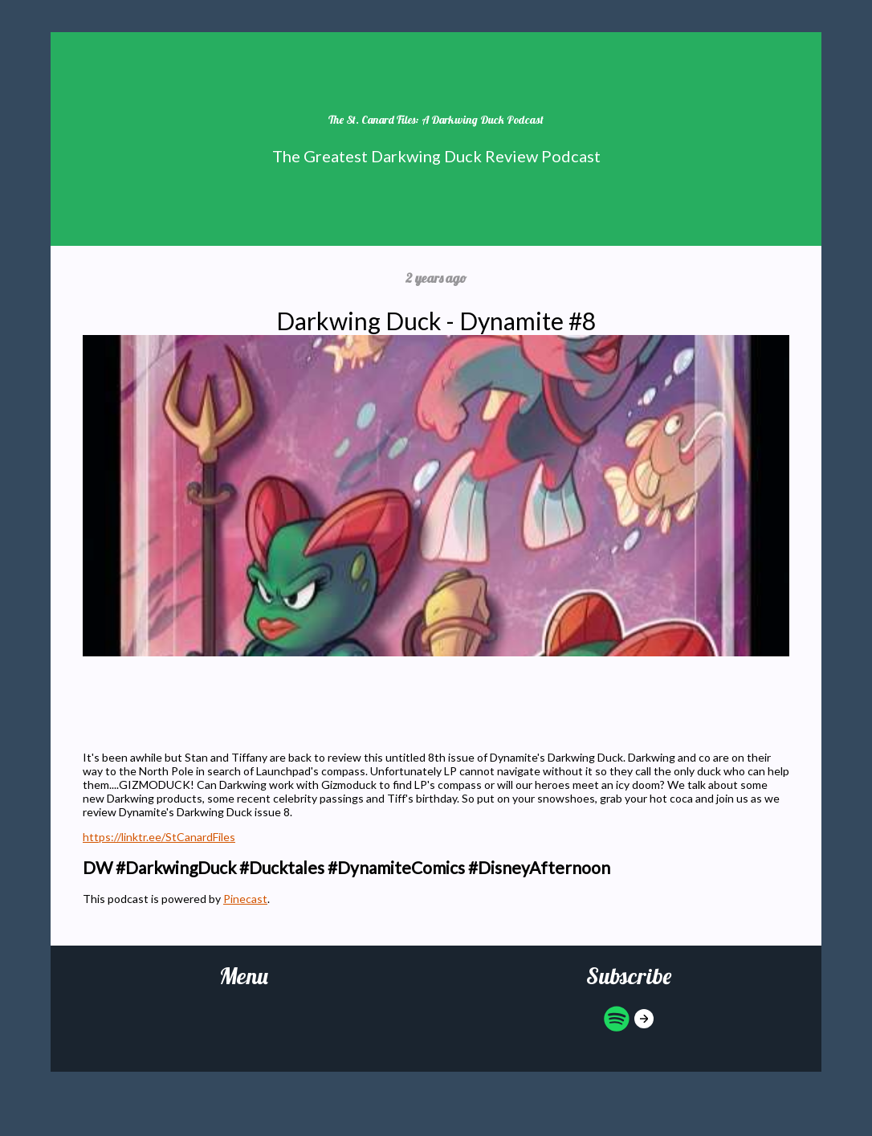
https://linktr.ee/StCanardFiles (159, 837)
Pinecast (245, 898)
